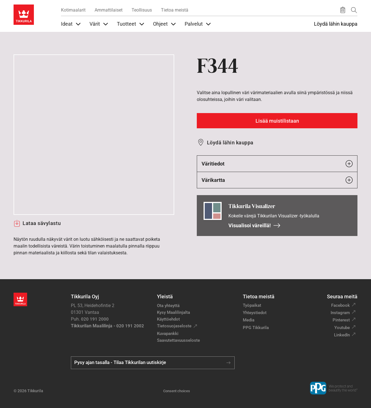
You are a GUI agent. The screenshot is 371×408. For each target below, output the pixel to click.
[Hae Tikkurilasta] (354, 10)
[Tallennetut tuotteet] (342, 10)
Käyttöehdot (168, 319)
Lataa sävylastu (37, 223)
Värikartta (277, 180)
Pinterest (341, 320)
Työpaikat (252, 305)
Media (248, 320)
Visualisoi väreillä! (254, 225)
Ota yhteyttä (168, 305)
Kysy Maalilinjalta (173, 312)
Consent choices (176, 391)
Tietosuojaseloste (174, 325)
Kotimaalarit (73, 10)
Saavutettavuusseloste (178, 340)
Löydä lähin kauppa (335, 24)
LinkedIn (342, 335)
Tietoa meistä (174, 10)
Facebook (340, 305)
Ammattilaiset (109, 10)
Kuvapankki (167, 333)
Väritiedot (277, 163)
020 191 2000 (95, 319)
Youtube (342, 327)
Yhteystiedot (255, 312)
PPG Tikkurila (256, 327)
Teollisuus (142, 10)
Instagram (340, 312)
